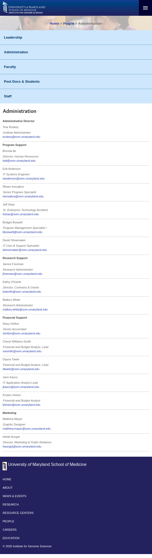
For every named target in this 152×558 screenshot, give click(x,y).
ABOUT (8, 487)
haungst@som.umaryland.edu (22, 446)
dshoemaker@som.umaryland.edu (25, 249)
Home (54, 23)
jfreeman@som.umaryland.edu (22, 273)
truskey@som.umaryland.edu (21, 136)
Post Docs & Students (22, 81)
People (68, 23)
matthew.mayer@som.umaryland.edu (26, 428)
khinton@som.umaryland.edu (21, 404)
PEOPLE (8, 521)
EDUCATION (11, 538)
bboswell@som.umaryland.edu (22, 232)
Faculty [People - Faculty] (10, 67)
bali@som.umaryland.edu (19, 160)
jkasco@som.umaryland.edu (21, 386)
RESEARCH (11, 504)
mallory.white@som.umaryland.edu (25, 309)
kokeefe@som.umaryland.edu (22, 291)
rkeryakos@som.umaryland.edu (23, 196)
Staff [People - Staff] (8, 96)
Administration (16, 52)
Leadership (13, 37)
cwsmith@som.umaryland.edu (22, 351)
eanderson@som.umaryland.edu (24, 178)
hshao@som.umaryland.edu (21, 214)
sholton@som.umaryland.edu (21, 333)
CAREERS (10, 529)
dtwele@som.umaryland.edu (21, 369)
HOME (7, 479)
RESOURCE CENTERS (18, 512)
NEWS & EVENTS (14, 496)
